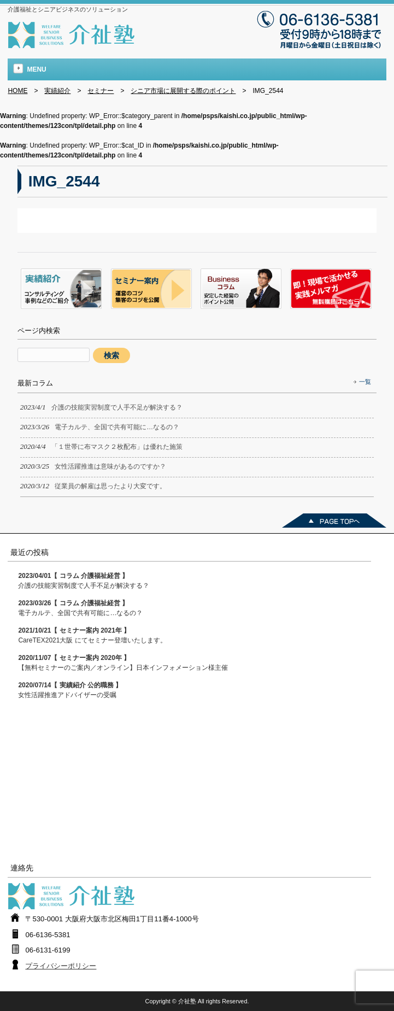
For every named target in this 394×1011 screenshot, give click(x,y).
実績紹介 (57, 91)
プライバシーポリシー (60, 966)
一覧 (365, 381)
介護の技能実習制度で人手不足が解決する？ (83, 580)
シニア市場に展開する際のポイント (183, 91)
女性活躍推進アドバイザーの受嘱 (70, 690)
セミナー (100, 91)
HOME (17, 91)
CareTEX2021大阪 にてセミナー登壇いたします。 (92, 635)
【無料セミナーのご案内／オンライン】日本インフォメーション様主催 (123, 662)
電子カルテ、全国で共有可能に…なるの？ (80, 608)
